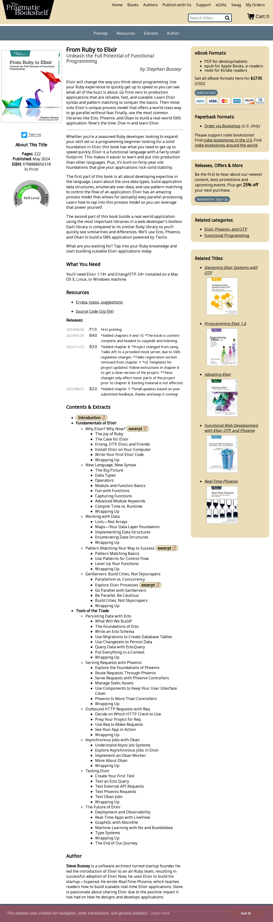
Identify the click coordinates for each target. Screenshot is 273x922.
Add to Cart (206, 92)
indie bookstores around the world (226, 145)
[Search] (228, 17)
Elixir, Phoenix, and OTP (225, 229)
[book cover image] (31, 87)
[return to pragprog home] (28, 11)
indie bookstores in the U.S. (228, 140)
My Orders (255, 4)
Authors (150, 4)
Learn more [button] (160, 913)
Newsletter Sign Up (212, 199)
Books (132, 4)
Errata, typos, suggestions (99, 302)
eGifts (221, 4)
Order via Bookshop (222, 126)
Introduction (92, 417)
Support (203, 4)
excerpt (138, 428)
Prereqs (101, 33)
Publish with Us (176, 4)
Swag (236, 4)
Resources (126, 33)
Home (117, 4)
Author (173, 33)
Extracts (151, 33)
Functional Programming (226, 235)
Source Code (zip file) (95, 311)
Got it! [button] (246, 913)
